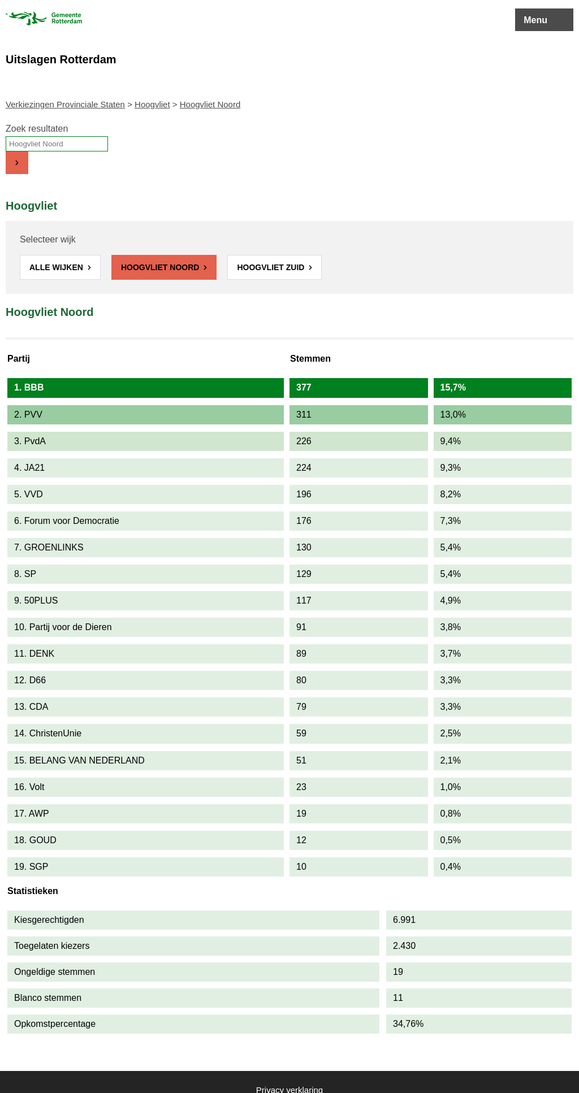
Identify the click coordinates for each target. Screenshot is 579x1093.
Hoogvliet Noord (161, 267)
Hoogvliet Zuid (271, 267)
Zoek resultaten (37, 128)
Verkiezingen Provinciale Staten (65, 104)
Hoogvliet (152, 104)
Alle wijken (57, 267)
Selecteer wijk (48, 239)
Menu (535, 20)
